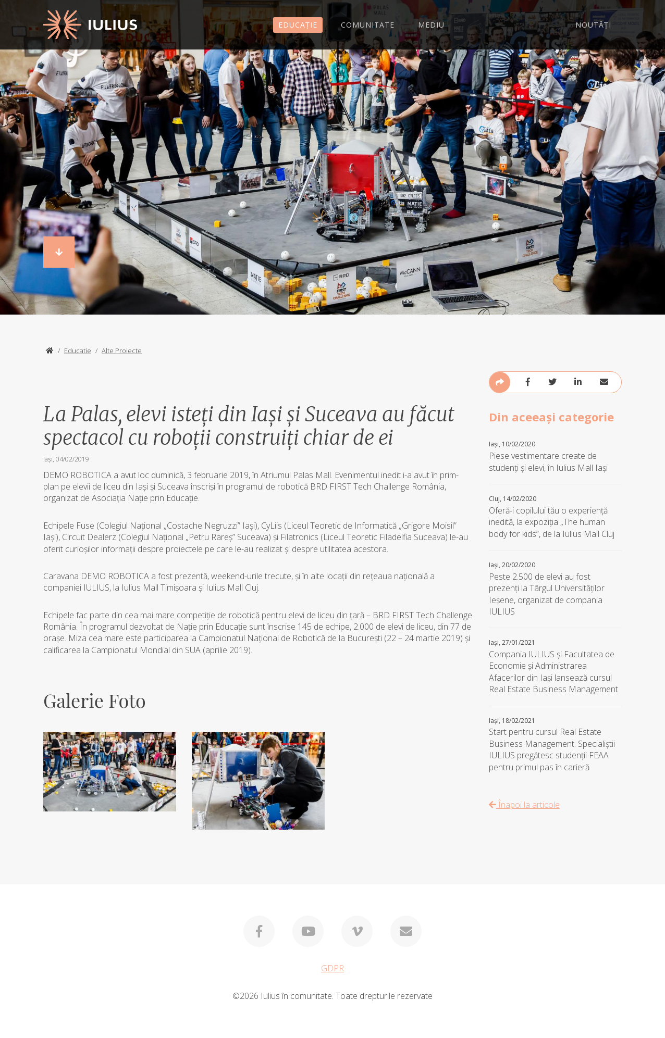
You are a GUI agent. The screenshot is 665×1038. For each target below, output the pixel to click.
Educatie (77, 350)
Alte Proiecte (122, 350)
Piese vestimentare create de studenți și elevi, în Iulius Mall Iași (555, 456)
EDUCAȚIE (297, 25)
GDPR (332, 968)
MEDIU (431, 25)
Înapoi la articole (524, 804)
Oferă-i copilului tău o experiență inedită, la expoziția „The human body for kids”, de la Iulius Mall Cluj (555, 517)
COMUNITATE (368, 25)
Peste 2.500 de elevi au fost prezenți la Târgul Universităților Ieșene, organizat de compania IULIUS (555, 589)
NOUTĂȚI (593, 25)
